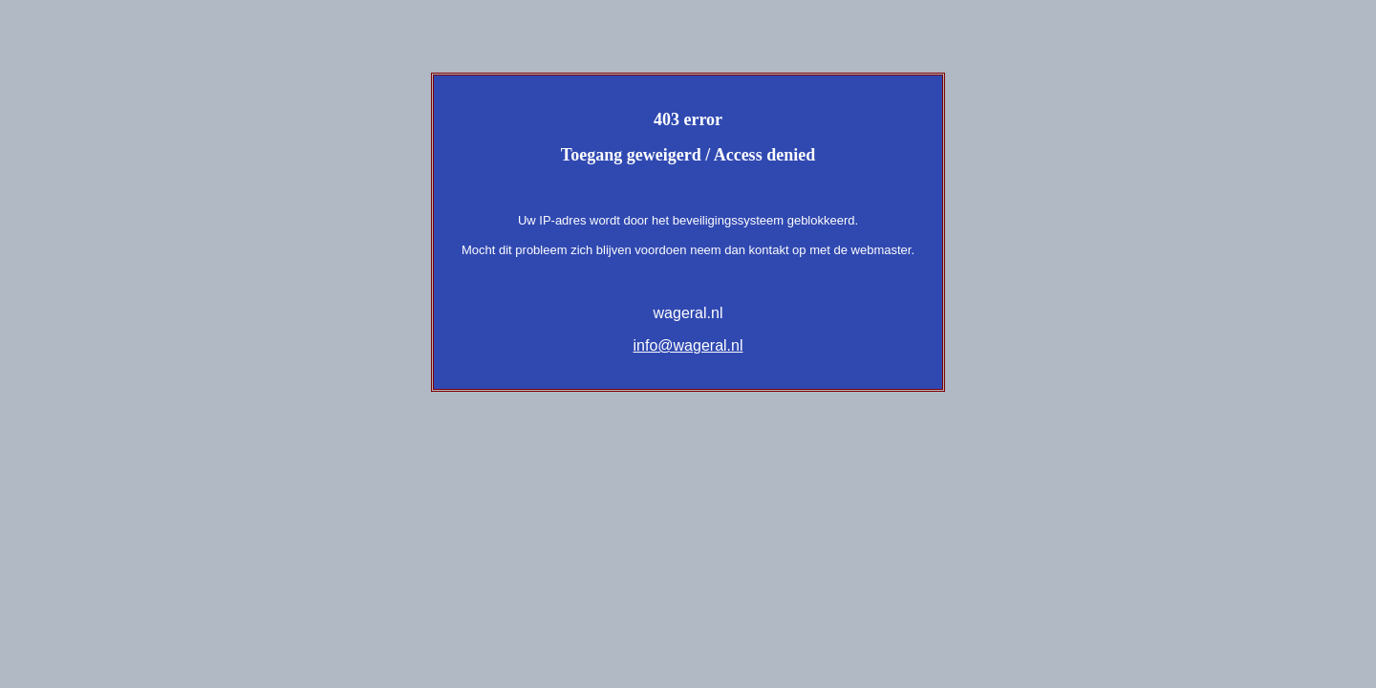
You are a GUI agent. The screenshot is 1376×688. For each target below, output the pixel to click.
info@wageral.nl (688, 345)
